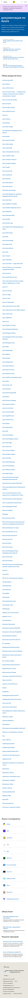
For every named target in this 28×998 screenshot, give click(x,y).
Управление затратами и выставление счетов (13, 764)
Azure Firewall (6, 256)
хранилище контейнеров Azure (11, 776)
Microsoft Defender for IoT (9, 531)
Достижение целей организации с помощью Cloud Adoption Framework (13, 66)
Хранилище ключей (8, 772)
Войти (25, 2)
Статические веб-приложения (10, 755)
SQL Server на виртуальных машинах (12, 578)
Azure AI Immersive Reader (9, 100)
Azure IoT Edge (6, 294)
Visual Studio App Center (9, 601)
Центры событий (7, 788)
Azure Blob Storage (7, 126)
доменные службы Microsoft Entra (12, 676)
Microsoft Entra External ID (9, 535)
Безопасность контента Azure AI (11, 639)
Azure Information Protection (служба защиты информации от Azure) (12, 282)
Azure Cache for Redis (8, 140)
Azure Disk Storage (7, 233)
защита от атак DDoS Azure (9, 684)
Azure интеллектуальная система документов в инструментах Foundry (12, 494)
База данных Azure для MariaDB (11, 628)
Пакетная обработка (8, 720)
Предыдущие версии (8, 981)
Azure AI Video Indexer (8, 107)
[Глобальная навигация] (1, 2)
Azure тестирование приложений (11, 502)
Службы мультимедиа (8, 747)
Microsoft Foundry (7, 547)
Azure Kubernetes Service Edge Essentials (13, 310)
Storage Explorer (7, 582)
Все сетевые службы (8, 661)
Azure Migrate (6, 354)
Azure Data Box (6, 178)
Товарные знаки (7, 993)
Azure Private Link (7, 385)
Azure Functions (6, 273)
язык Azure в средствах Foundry (11, 807)
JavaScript (9, 837)
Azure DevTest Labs (7, 223)
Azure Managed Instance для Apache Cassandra (12, 338)
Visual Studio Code (7, 605)
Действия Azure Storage (9, 672)
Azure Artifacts (6, 119)
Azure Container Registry (9, 163)
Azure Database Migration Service (11, 207)
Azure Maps (5, 346)
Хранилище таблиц (7, 784)
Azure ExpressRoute (7, 248)
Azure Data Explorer (7, 182)
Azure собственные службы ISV (12, 952)
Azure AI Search (6, 103)
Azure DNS (5, 236)
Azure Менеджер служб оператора (12, 499)
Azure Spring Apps (7, 427)
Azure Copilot (6, 167)
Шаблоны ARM (6, 795)
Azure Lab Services (7, 314)
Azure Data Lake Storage (9, 190)
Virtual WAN (5, 593)
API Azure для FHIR (7, 80)
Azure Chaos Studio (7, 144)
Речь (3, 736)
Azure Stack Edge (7, 442)
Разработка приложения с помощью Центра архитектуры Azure (13, 58)
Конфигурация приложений (10, 695)
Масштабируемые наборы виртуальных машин (13, 712)
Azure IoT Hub (6, 298)
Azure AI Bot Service (8, 88)
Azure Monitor (6, 358)
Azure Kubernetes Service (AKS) (11, 306)
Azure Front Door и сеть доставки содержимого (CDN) (11, 268)
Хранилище (5, 768)
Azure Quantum (6, 389)
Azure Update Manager (8, 462)
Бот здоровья (6, 643)
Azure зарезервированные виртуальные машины (13, 488)
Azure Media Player (7, 350)
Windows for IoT (6, 616)
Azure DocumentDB (7, 240)
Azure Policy (5, 381)
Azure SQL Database (7, 435)
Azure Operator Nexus (8, 373)
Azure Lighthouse (7, 317)
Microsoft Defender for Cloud (10, 528)
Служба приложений (8, 743)
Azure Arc (5, 115)
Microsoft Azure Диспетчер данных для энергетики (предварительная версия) (13, 523)
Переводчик (5, 724)
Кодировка (5, 691)
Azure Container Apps (8, 155)
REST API (9, 858)
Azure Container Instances (9, 159)
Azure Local (5, 321)
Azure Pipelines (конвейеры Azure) (12, 377)
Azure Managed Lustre (8, 342)
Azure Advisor (6, 84)
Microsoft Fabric (6, 543)
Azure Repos (5, 396)
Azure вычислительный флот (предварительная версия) (10, 478)
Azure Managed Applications (10, 329)
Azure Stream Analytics (8, 450)
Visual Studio (5, 597)
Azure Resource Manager (9, 400)
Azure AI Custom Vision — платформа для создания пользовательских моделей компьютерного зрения (13, 94)
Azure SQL (5, 431)
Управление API (6, 759)
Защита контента (7, 680)
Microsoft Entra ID (7, 539)
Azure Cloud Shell (7, 148)
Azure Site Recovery (7, 419)
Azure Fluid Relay (7, 259)
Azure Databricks (6, 211)
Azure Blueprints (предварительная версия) (12, 131)
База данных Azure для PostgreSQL (12, 632)
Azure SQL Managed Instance (10, 439)
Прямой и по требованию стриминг (12, 732)
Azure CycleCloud (7, 175)
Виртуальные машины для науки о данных (12, 656)
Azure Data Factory (7, 186)
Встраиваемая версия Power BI (11, 664)
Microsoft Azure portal (8, 518)
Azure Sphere (6, 423)
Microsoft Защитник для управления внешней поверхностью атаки (12, 565)
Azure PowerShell (11, 865)
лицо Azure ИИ (6, 703)
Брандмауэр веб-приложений (10, 647)
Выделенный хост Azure (9, 668)
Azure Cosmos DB (7, 171)
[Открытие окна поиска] (21, 2)
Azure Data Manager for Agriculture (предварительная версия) (12, 195)
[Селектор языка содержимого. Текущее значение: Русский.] (6, 967)
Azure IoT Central (7, 290)
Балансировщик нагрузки (9, 635)
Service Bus (5, 574)
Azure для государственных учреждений (10, 917)
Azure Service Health (8, 412)
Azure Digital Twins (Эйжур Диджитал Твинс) (12, 228)
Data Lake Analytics (7, 510)
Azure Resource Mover (8, 404)
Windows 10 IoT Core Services (10, 612)
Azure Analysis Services (8, 111)
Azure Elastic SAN (7, 244)
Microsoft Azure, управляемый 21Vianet (11, 927)
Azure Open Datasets (8, 366)
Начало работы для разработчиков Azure (13, 41)
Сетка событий (6, 739)
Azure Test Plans (6, 458)
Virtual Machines (6, 585)
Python (8, 824)
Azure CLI (9, 871)
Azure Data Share (7, 200)
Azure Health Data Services (9, 277)
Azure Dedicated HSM (8, 215)
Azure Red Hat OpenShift (9, 392)
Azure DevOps (6, 219)
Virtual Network (6, 589)
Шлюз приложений (7, 803)
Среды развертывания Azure (10, 751)
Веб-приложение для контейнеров (12, 651)
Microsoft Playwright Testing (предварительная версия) (10, 552)
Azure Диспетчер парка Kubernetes (12, 483)
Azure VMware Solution (8, 469)
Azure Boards (6, 136)
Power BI (4, 570)
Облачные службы (7, 716)
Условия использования (8, 991)
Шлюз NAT (5, 799)
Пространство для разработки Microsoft (13, 728)
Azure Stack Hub (6, 446)
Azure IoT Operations (8, 302)
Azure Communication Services (10, 152)
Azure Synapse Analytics (8, 454)
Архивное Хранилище (8, 624)
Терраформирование (13, 899)
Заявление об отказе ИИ (9, 979)
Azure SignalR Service (8, 415)
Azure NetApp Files (7, 362)
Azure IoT (5, 287)
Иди (8, 851)
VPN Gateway (6, 609)
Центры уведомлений (8, 791)
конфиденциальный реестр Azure (11, 699)
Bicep (8, 885)
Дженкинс (9, 892)
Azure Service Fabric (7, 408)
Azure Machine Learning (8, 325)
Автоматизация (6, 620)
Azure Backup (6, 123)
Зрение (4, 687)
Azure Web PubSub (7, 473)
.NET (8, 831)
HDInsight (5, 514)
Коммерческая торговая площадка (13, 941)
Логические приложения (9, 707)
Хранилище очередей (8, 780)
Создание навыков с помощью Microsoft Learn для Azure (11, 49)
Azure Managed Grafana (8, 333)
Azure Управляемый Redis (9, 506)
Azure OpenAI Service (8, 369)
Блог (16, 981)
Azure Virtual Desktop (8, 465)
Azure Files (5, 252)
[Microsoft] (14, 2)
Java (8, 844)
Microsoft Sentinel (7, 560)
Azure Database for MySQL (9, 204)
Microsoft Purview (7, 556)
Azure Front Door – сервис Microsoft (12, 263)
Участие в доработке (8, 983)
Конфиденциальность (8, 985)
